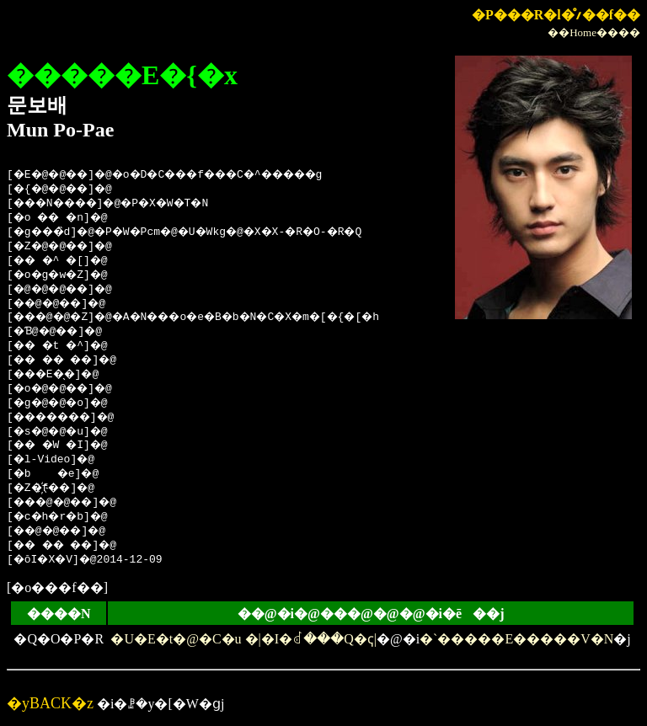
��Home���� (594, 32)
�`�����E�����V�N (516, 639)
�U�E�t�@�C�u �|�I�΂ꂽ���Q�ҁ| (243, 639)
